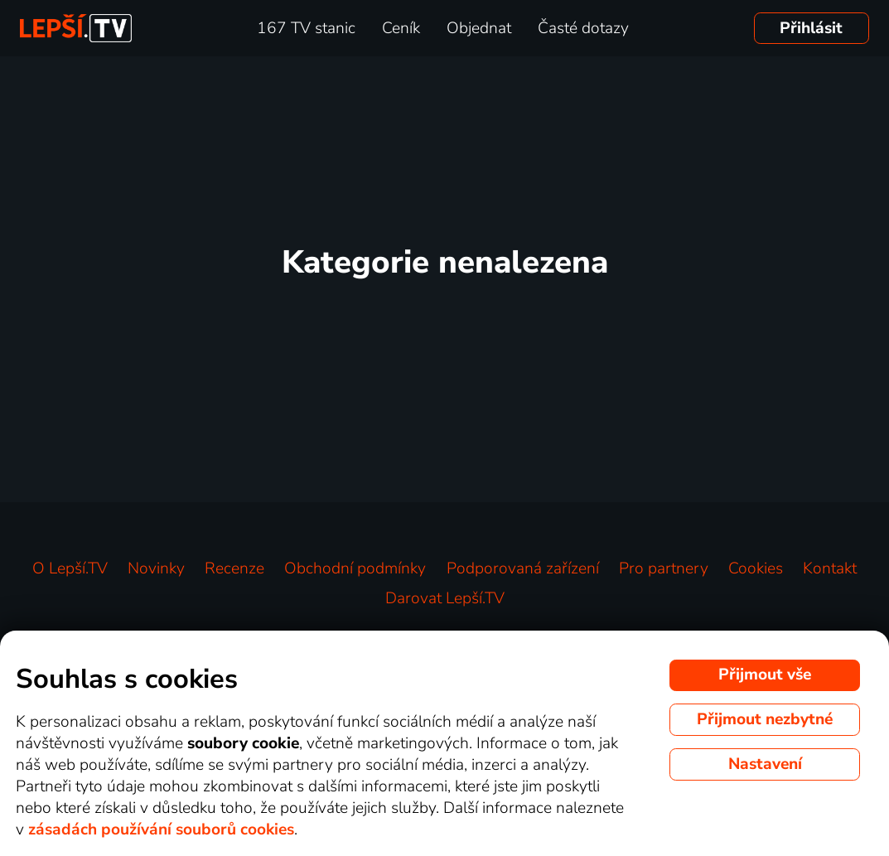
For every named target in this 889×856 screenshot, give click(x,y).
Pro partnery (663, 568)
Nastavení (765, 764)
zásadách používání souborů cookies (161, 829)
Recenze (234, 568)
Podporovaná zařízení (523, 568)
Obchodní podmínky (355, 568)
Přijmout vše (764, 674)
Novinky (156, 568)
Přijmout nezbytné (765, 719)
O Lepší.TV (70, 568)
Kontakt (830, 568)
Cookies (755, 568)
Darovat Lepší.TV (445, 598)
